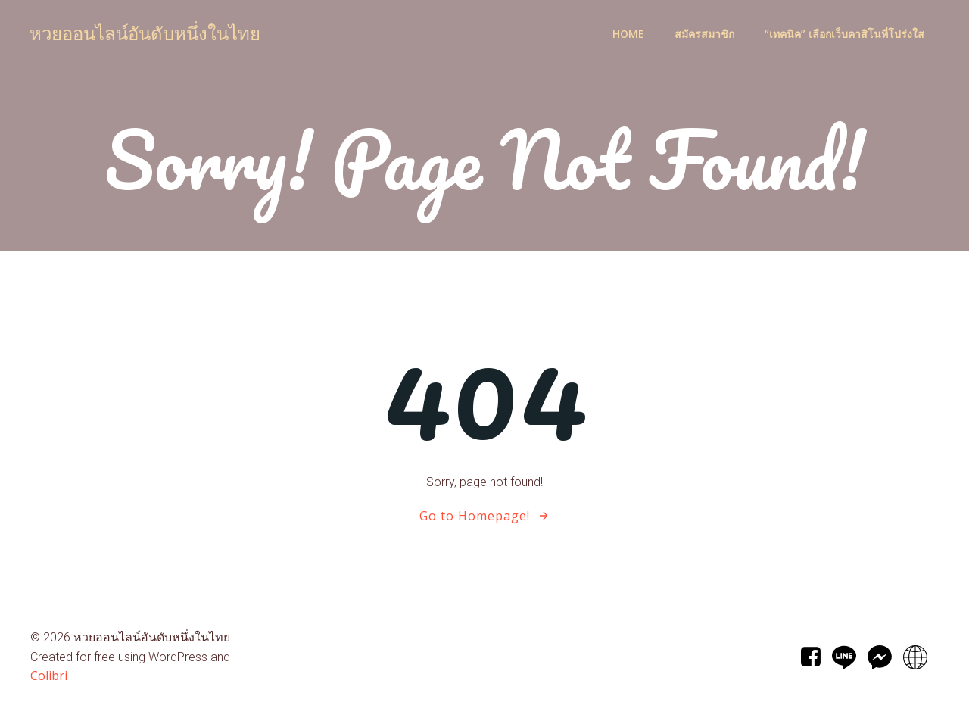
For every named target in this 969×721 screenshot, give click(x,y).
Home (628, 34)
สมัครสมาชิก (704, 34)
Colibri (48, 676)
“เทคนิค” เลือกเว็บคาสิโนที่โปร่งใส (844, 34)
